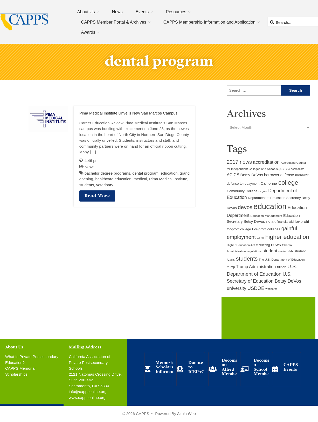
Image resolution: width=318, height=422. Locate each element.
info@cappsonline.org (87, 391)
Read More (97, 195)
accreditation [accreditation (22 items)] (266, 162)
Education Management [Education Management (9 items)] (266, 215)
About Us (86, 11)
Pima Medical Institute (168, 179)
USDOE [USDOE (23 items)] (256, 288)
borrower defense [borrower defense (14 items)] (279, 175)
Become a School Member (262, 366)
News (117, 11)
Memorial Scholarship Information (168, 366)
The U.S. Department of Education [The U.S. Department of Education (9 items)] (282, 259)
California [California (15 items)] (268, 183)
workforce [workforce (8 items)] (272, 288)
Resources (176, 11)
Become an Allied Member (230, 366)
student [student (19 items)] (270, 250)
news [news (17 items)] (276, 244)
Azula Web (186, 413)
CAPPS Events (291, 366)
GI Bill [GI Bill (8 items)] (260, 237)
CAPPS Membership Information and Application (209, 22)
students (86, 185)
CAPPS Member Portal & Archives (113, 22)
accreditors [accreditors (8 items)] (297, 168)
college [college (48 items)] (288, 182)
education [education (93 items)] (269, 206)
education (169, 173)
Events (142, 11)
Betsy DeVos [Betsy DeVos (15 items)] (251, 175)
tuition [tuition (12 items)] (281, 267)
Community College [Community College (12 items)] (242, 191)
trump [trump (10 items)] (231, 267)
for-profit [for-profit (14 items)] (302, 221)
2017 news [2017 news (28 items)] (239, 162)
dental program (145, 173)
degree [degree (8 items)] (263, 191)
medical (140, 179)
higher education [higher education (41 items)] (287, 236)
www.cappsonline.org (87, 397)
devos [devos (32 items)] (245, 207)
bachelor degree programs (107, 173)
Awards (88, 32)
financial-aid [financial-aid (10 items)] (285, 222)
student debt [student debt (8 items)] (286, 251)
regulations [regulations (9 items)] (254, 251)
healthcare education (113, 179)
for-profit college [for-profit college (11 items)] (239, 229)
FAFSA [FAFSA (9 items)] (271, 221)
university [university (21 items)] (236, 288)
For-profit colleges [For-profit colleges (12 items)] (266, 229)
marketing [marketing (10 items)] (263, 245)
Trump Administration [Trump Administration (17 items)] (256, 266)
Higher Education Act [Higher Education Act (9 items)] (241, 245)
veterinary (104, 185)
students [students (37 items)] (247, 258)
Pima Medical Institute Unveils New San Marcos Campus (128, 113)
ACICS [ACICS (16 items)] (233, 175)
